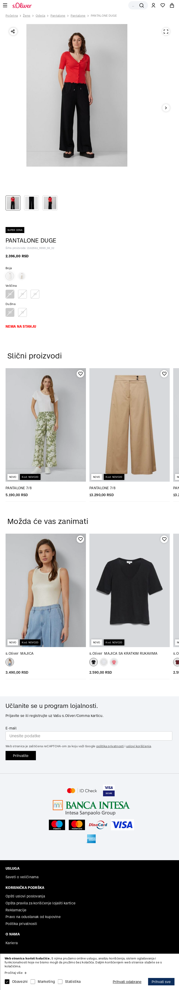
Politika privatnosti (21, 924)
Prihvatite (20, 755)
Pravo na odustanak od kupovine (33, 917)
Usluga (12, 868)
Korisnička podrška (25, 887)
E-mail (11, 728)
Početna (12, 16)
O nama (13, 934)
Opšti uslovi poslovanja (25, 896)
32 (22, 312)
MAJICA (20, 653)
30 (10, 312)
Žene (26, 16)
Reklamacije (16, 910)
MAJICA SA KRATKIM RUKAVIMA (123, 653)
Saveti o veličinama (22, 877)
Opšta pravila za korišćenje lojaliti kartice (40, 903)
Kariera (12, 943)
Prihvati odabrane (127, 982)
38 (35, 294)
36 (22, 294)
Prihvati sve (161, 982)
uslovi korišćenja (138, 746)
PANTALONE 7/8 (19, 488)
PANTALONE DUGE (104, 16)
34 (10, 294)
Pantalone (58, 16)
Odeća (40, 16)
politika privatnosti (110, 746)
